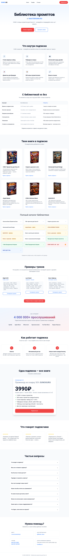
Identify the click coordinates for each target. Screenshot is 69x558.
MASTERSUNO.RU (35, 19)
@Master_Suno (40, 534)
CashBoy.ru (39, 544)
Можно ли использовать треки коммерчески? (34, 499)
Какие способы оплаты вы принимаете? (34, 488)
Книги (27, 2)
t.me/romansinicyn (15, 534)
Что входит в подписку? (34, 462)
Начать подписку (27, 29)
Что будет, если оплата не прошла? (34, 509)
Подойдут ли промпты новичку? (34, 478)
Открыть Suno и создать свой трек (34, 300)
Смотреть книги (41, 29)
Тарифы (33, 2)
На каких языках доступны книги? (34, 494)
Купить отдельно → (7, 175)
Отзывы (38, 2)
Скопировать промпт (11, 293)
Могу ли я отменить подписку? (34, 467)
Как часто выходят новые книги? (34, 483)
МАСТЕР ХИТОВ (15, 544)
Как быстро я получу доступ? (34, 473)
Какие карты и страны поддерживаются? (34, 504)
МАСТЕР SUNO (15, 542)
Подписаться (64, 2)
